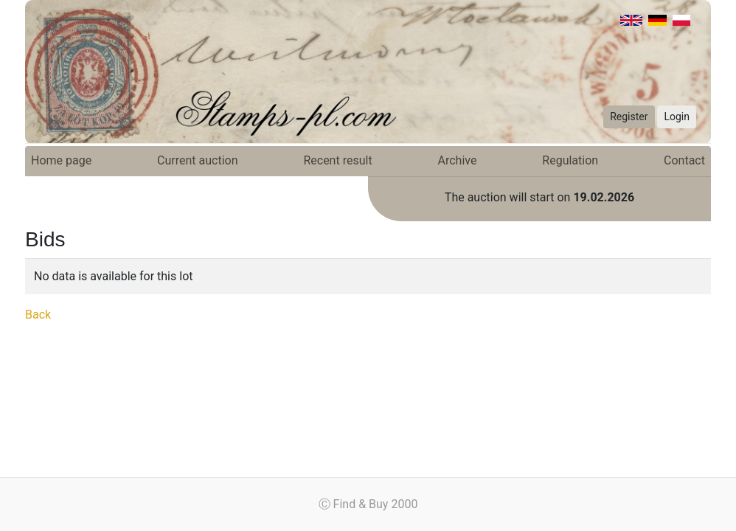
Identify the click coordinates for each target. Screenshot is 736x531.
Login (677, 116)
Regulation (570, 160)
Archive (457, 160)
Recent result (337, 160)
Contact (684, 160)
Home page (61, 160)
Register (629, 116)
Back (38, 315)
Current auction (197, 160)
